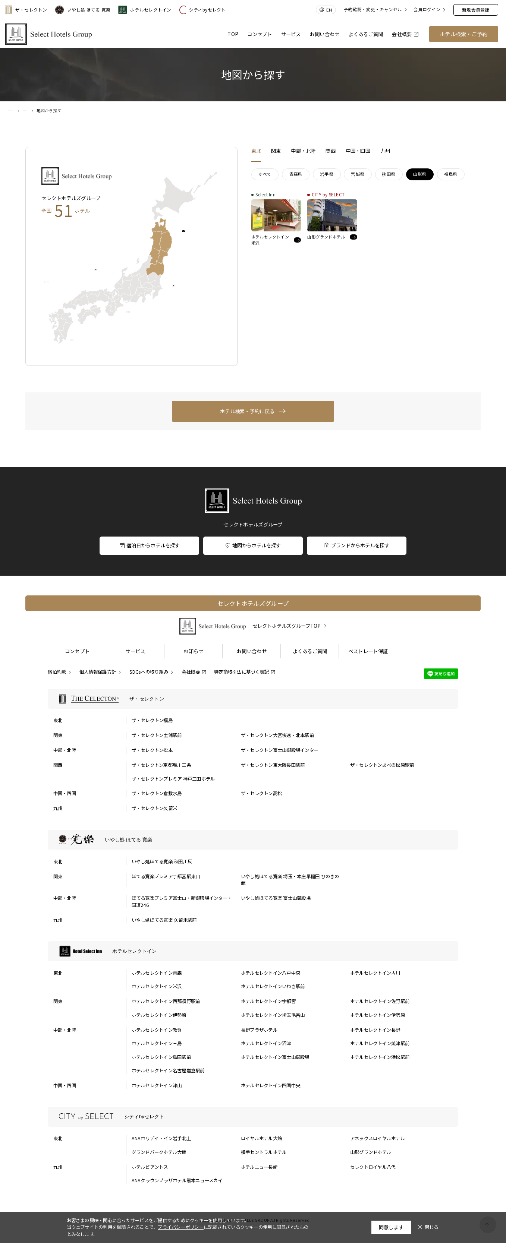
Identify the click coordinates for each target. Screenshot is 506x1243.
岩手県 (327, 174)
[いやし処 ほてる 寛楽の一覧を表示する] (253, 840)
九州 (83, 344)
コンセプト (259, 34)
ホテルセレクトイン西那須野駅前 (166, 1001)
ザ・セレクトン (26, 10)
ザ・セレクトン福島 (152, 720)
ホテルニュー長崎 (259, 1167)
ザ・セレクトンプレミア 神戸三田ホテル (173, 778)
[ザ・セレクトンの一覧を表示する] (253, 699)
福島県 (451, 174)
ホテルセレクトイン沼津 (266, 1043)
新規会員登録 (475, 10)
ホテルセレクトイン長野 (375, 1030)
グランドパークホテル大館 (159, 1152)
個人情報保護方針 (97, 671)
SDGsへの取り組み (149, 671)
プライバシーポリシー (181, 1227)
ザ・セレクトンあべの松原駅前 (382, 765)
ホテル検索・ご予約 (464, 34)
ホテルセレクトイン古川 (375, 973)
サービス (291, 34)
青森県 (296, 174)
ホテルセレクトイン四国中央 (270, 1085)
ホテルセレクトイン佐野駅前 (379, 1001)
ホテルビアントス (150, 1167)
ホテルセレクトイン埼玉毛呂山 (273, 1015)
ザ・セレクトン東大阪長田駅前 (273, 765)
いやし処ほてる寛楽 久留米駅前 (164, 920)
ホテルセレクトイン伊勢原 (377, 1015)
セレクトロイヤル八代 (373, 1167)
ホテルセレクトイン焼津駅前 (379, 1043)
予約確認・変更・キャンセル (373, 9)
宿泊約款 (57, 671)
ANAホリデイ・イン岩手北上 (161, 1138)
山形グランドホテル (370, 1152)
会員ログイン (427, 9)
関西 (106, 274)
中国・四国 (63, 286)
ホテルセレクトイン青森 (157, 973)
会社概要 (405, 34)
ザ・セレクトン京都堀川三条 (161, 765)
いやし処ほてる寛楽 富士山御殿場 (276, 898)
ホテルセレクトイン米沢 (157, 986)
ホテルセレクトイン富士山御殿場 (275, 1057)
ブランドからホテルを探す (356, 545)
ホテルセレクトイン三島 (157, 1043)
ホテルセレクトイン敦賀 (157, 1030)
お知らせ (193, 651)
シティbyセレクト (202, 10)
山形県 (420, 174)
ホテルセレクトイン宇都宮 (268, 1001)
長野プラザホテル (259, 1030)
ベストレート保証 (368, 651)
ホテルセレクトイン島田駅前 (161, 1057)
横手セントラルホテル (264, 1152)
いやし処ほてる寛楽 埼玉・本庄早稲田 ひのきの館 (290, 880)
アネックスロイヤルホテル (377, 1138)
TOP (232, 34)
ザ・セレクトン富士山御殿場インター (279, 750)
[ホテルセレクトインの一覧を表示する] (253, 951)
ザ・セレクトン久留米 (154, 808)
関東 (184, 290)
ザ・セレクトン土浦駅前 (157, 735)
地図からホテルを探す (253, 545)
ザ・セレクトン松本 (152, 750)
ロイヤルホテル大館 (261, 1138)
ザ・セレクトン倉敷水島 (157, 793)
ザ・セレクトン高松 (261, 793)
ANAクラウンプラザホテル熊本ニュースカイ (177, 1180)
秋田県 (389, 174)
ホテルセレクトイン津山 (157, 1085)
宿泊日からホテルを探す (149, 545)
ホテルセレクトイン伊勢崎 (159, 1015)
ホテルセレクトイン (144, 10)
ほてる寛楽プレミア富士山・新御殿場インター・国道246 (182, 901)
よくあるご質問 (365, 34)
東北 (194, 235)
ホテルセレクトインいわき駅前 (273, 986)
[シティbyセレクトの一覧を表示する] (253, 1117)
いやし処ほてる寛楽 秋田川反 (162, 861)
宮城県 (358, 174)
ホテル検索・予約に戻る (247, 411)
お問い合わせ (325, 34)
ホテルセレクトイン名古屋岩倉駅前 (168, 1070)
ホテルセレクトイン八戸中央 (270, 973)
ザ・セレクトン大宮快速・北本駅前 (277, 735)
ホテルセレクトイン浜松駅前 (379, 1057)
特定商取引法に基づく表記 (241, 671)
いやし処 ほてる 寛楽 (83, 10)
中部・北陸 (145, 316)
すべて (265, 174)
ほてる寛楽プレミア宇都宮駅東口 (166, 876)
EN (329, 9)
